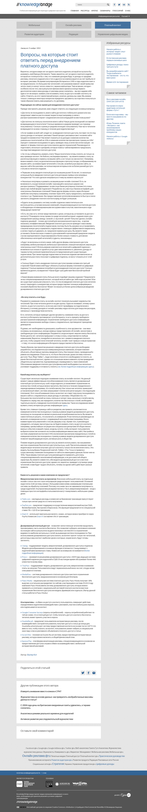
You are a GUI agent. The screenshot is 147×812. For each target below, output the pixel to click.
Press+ (25, 557)
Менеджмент (85, 752)
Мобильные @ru (116, 752)
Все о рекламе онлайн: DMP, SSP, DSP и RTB (116, 100)
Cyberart (126, 795)
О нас (127, 11)
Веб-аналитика (81, 748)
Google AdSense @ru (56, 748)
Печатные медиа (58, 756)
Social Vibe (26, 635)
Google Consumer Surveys (32, 612)
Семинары (105, 11)
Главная (75, 11)
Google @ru (43, 748)
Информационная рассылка (109, 16)
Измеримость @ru (62, 752)
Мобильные (34, 25)
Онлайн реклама (73, 25)
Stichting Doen (49, 784)
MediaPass (26, 574)
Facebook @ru (32, 748)
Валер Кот (25, 48)
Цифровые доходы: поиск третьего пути (117, 65)
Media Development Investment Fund (25, 784)
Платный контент (113, 25)
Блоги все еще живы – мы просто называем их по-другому (117, 116)
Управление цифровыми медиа (113, 34)
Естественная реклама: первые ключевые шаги (117, 59)
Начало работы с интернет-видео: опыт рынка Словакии (116, 51)
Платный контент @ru (89, 756)
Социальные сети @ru (42, 764)
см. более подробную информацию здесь (75, 367)
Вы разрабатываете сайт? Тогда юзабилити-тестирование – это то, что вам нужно (118, 74)
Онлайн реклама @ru (36, 755)
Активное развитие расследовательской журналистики (47, 719)
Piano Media (27, 581)
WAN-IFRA (80, 783)
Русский (125, 16)
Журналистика (115, 748)
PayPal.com (26, 505)
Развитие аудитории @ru (61, 760)
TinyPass (25, 565)
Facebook (114, 5)
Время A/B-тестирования (117, 82)
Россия (116, 760)
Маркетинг (74, 752)
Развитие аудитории (34, 34)
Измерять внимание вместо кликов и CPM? (41, 691)
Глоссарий (117, 11)
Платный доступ (73, 756)
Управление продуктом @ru (84, 764)
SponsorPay (27, 641)
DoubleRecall (27, 621)
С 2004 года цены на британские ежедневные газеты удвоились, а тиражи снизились (55, 706)
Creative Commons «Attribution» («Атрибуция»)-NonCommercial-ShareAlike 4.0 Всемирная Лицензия (87, 807)
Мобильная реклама (100, 752)
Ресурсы (85, 11)
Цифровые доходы (105, 764)
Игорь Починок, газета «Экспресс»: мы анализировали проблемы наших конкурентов (116, 127)
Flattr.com (26, 499)
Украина (68, 764)
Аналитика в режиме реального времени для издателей (47, 713)
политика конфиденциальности (28, 773)
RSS (129, 5)
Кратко (94, 11)
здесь (65, 405)
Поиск (108, 4)
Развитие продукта (81, 760)
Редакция (73, 34)
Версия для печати (93, 672)
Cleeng (25, 546)
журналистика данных (33, 752)
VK (124, 5)
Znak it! (25, 514)
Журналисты (48, 752)
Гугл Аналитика (101, 748)
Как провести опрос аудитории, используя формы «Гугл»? (116, 108)
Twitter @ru (70, 748)
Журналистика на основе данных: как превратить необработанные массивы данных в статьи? (57, 698)
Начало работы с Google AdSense (117, 137)
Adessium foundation (62, 784)
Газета (92, 748)
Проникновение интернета (39, 760)
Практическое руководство (112, 756)
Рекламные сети (105, 760)
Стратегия (58, 763)
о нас (44, 773)
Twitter (119, 5)
